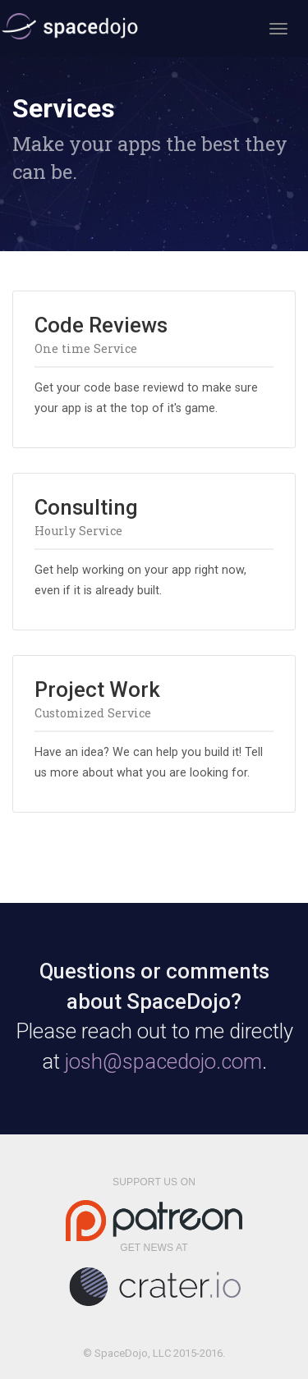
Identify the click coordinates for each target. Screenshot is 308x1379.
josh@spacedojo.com (163, 1061)
